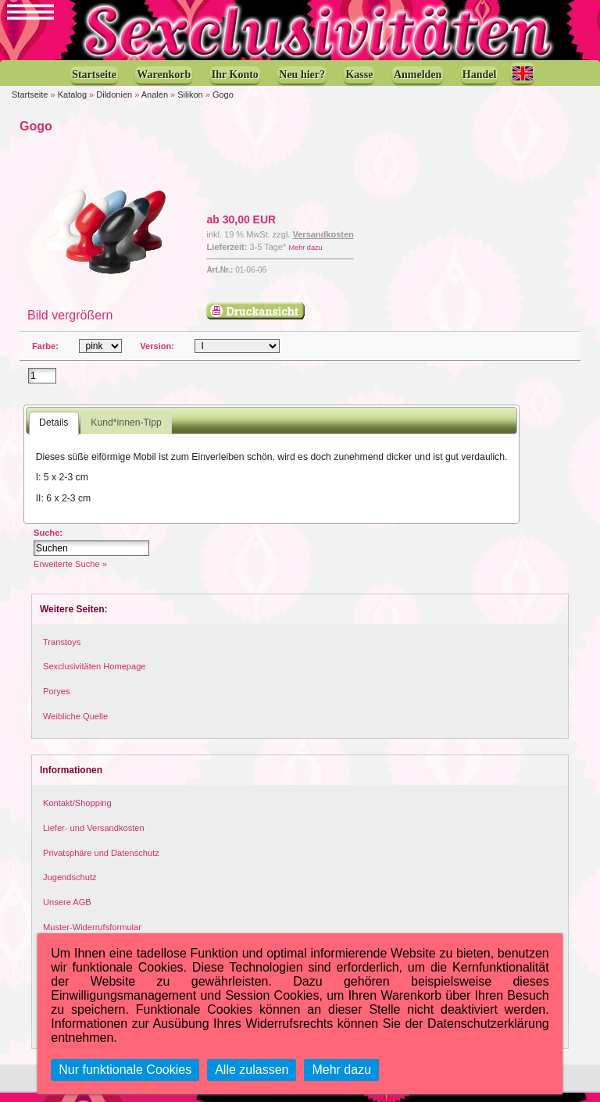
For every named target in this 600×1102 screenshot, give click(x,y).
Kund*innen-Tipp (126, 431)
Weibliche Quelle (75, 724)
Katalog (72, 102)
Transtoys (61, 650)
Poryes (56, 700)
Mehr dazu (305, 255)
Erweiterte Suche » (70, 572)
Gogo (223, 102)
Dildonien (114, 102)
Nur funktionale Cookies (125, 1069)
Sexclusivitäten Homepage (94, 675)
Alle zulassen (251, 1069)
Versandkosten (323, 242)
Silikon (189, 102)
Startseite (30, 102)
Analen (154, 102)
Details (53, 431)
